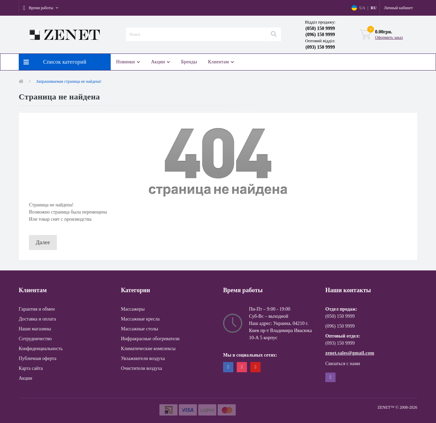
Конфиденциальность (41, 348)
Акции (160, 61)
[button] (41, 8)
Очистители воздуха (141, 368)
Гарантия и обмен (37, 309)
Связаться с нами (342, 363)
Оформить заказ (389, 37)
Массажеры (133, 309)
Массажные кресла (140, 319)
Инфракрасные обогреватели (150, 338)
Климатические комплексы (148, 348)
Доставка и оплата (37, 319)
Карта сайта (31, 368)
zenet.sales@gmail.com (349, 353)
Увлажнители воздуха (143, 358)
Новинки (128, 61)
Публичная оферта (37, 358)
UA (362, 7)
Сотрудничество (35, 338)
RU (373, 7)
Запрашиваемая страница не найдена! (69, 81)
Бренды (189, 61)
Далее (43, 242)
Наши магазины (35, 328)
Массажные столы (139, 328)
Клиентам (221, 61)
